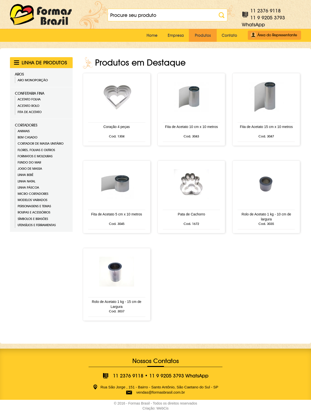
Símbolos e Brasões (33, 218)
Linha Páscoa (28, 187)
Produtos (200, 35)
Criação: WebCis (156, 408)
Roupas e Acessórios (34, 212)
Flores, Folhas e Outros (36, 150)
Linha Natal (26, 181)
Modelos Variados (32, 200)
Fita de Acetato (30, 112)
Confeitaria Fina (29, 93)
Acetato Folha (29, 99)
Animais (24, 131)
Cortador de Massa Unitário (40, 143)
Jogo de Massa (30, 168)
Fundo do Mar (29, 162)
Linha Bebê (25, 175)
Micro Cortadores (33, 194)
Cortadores (26, 125)
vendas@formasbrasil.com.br (160, 392)
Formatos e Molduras (35, 156)
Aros (19, 74)
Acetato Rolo (28, 105)
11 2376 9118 (265, 11)
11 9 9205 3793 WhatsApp (178, 376)
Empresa (170, 35)
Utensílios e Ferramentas (37, 225)
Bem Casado (27, 137)
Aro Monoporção (33, 80)
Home (144, 35)
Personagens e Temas (34, 206)
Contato (229, 35)
